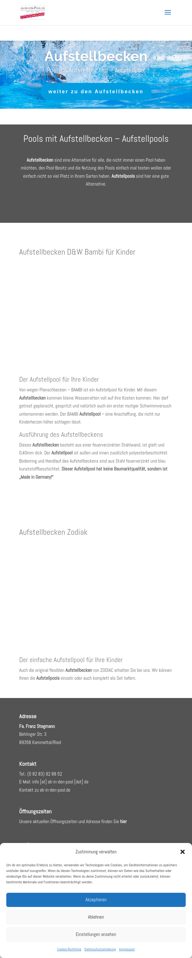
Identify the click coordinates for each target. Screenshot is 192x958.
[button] (182, 852)
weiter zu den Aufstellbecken (96, 93)
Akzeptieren (96, 900)
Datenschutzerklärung (100, 949)
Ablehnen (96, 917)
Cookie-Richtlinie (69, 949)
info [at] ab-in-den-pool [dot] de (60, 782)
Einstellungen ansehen (96, 934)
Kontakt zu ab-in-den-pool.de (44, 790)
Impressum (127, 949)
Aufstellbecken (96, 57)
